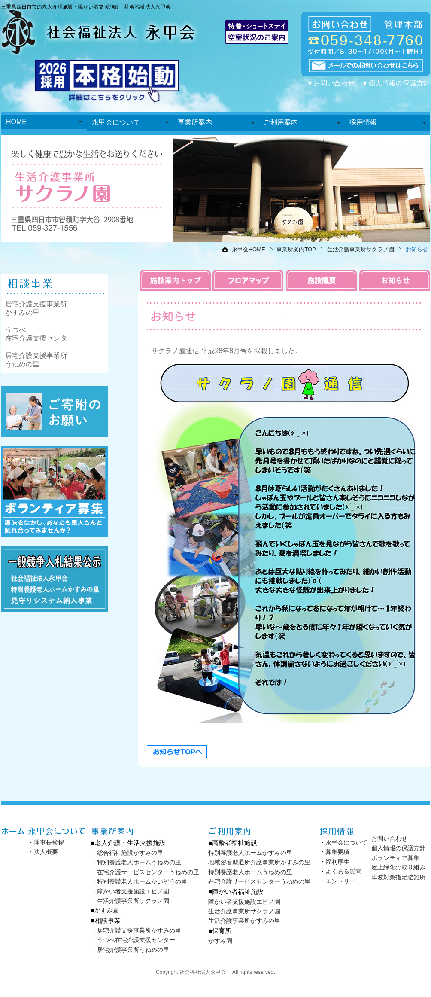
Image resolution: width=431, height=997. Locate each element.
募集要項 (337, 851)
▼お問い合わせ (331, 83)
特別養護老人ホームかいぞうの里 (142, 881)
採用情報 (363, 122)
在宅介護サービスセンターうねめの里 (148, 872)
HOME (16, 121)
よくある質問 (343, 871)
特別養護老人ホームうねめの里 (139, 862)
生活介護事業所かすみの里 (244, 920)
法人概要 (46, 851)
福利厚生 (337, 861)
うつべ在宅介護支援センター (136, 939)
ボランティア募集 (395, 857)
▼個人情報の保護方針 (395, 83)
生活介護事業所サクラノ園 (360, 249)
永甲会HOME (248, 249)
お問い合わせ (389, 838)
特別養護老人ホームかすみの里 (250, 852)
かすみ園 (106, 910)
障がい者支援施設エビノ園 (133, 891)
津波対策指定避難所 (398, 877)
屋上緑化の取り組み (398, 867)
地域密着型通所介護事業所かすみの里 (259, 862)
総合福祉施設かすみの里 (130, 852)
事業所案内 (195, 122)
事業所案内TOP (296, 249)
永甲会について (116, 122)
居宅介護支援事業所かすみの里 (139, 930)
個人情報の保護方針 (398, 848)
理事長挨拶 (49, 842)
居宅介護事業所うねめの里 (133, 949)
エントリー (340, 881)
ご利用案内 (281, 122)
